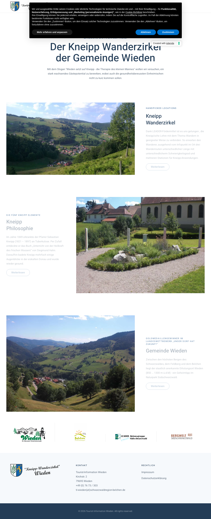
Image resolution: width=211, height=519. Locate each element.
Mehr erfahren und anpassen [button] (52, 32)
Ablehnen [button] (146, 32)
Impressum (147, 472)
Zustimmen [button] (168, 32)
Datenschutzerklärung (153, 478)
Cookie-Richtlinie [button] (133, 12)
